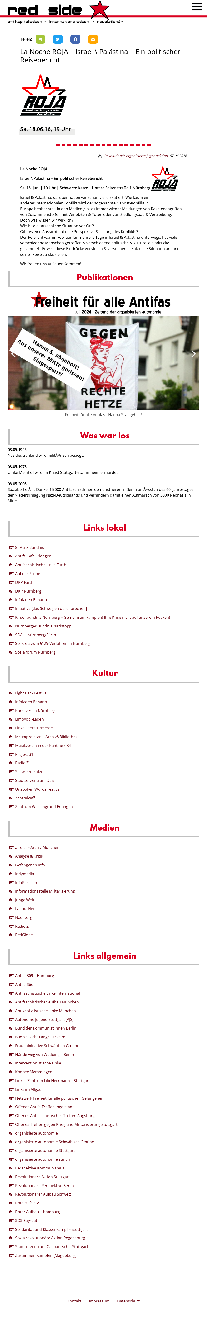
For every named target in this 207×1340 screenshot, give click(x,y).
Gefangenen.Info (30, 865)
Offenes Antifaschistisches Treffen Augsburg (55, 1115)
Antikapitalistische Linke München (45, 1010)
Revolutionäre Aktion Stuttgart (42, 1176)
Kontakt (74, 1301)
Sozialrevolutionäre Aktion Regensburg (50, 1237)
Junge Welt (24, 900)
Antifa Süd (24, 984)
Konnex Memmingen (33, 1071)
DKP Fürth (24, 582)
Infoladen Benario (31, 599)
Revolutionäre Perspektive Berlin (44, 1185)
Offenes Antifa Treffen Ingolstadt (44, 1106)
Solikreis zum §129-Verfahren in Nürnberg (52, 643)
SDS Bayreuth (27, 1220)
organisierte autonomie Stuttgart (45, 1150)
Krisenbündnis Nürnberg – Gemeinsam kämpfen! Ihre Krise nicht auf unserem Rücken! (92, 617)
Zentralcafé (25, 798)
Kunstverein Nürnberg (35, 710)
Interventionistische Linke (38, 1063)
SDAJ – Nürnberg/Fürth (35, 634)
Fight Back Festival (31, 693)
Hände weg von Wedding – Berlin (44, 1054)
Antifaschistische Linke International (47, 993)
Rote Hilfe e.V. (27, 1203)
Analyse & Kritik (29, 856)
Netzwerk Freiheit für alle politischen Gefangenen (59, 1098)
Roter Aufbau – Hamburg (37, 1211)
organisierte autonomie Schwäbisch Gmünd (54, 1142)
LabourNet (24, 908)
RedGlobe (24, 934)
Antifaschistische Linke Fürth (40, 564)
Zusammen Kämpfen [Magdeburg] (46, 1255)
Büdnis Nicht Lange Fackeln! (40, 1037)
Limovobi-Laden (29, 719)
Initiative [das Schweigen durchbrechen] (51, 608)
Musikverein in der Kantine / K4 (43, 745)
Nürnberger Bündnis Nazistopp (43, 626)
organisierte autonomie (36, 1133)
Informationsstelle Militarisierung (45, 891)
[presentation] (13, 354)
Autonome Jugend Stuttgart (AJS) (44, 1019)
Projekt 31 (24, 754)
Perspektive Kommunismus (39, 1168)
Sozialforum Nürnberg (35, 652)
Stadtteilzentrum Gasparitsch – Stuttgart (51, 1246)
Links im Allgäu (28, 1089)
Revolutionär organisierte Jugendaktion (136, 155)
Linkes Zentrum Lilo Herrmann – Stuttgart (52, 1080)
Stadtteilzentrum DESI (35, 780)
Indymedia (24, 873)
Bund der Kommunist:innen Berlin (45, 1028)
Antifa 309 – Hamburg (34, 975)
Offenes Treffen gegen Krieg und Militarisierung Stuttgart (66, 1124)
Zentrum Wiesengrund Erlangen (44, 806)
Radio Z (22, 762)
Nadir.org (23, 917)
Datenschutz (128, 1301)
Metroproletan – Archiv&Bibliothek (46, 736)
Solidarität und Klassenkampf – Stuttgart (51, 1229)
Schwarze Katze (29, 771)
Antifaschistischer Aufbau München (47, 1002)
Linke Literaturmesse (34, 728)
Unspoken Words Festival (38, 789)
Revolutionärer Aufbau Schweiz (43, 1194)
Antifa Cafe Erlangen (33, 556)
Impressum (99, 1301)
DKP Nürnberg (28, 591)
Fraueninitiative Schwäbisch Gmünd (47, 1045)
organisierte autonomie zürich (42, 1159)
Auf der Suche (27, 573)
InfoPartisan (26, 882)
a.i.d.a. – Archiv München (37, 847)
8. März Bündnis (29, 547)
